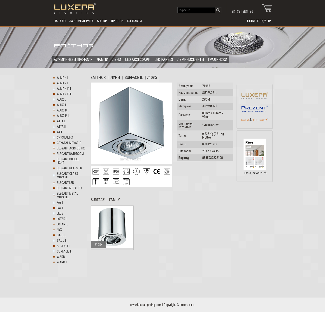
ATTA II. (61, 126)
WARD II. (62, 262)
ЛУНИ (116, 59)
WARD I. (62, 257)
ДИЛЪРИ (117, 21)
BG (251, 11)
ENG (245, 11)
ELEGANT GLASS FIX (70, 168)
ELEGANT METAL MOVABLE (67, 195)
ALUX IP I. (63, 110)
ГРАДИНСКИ (217, 59)
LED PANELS (163, 59)
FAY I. (60, 202)
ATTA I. (61, 121)
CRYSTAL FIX (65, 137)
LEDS (60, 213)
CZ (239, 11)
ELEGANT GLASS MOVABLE (67, 175)
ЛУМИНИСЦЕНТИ (190, 59)
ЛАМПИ (102, 59)
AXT (59, 132)
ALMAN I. (62, 78)
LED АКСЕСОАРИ (137, 59)
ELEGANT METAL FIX (69, 188)
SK (233, 11)
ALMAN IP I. (64, 88)
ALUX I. (61, 99)
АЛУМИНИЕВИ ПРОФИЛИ (73, 59)
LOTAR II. (62, 224)
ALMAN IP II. (64, 94)
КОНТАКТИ (134, 21)
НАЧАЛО (60, 21)
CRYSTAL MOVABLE (69, 143)
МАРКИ (102, 21)
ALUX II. (62, 105)
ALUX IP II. (63, 116)
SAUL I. (61, 235)
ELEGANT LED (65, 182)
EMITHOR (98, 77)
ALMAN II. (63, 83)
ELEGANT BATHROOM (70, 154)
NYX (59, 230)
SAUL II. (62, 240)
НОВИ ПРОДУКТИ (259, 21)
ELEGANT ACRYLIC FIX (71, 148)
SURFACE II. (64, 251)
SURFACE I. (64, 246)
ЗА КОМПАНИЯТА (81, 21)
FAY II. (60, 208)
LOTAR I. (62, 219)
